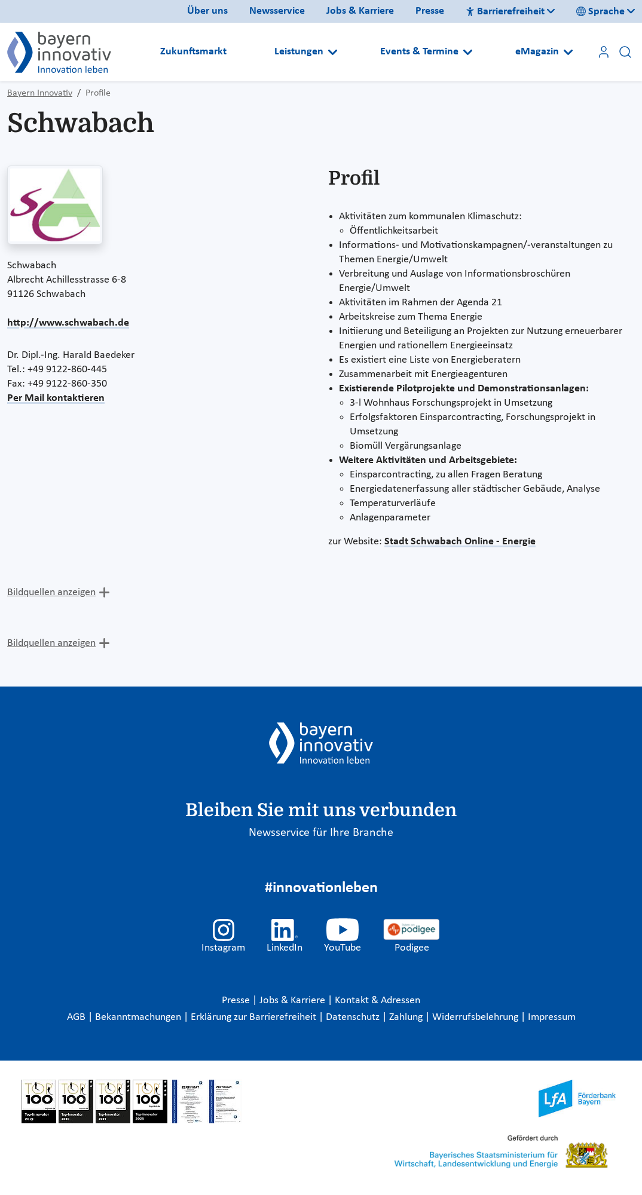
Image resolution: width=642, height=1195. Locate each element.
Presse (429, 11)
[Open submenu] (332, 52)
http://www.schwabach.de (68, 323)
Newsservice (277, 11)
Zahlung (407, 1017)
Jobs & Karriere (360, 11)
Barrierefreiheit (505, 11)
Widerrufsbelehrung (476, 1017)
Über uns (207, 11)
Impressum (552, 1017)
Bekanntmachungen (139, 1017)
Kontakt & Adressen (377, 1000)
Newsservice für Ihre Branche (321, 833)
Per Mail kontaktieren (56, 398)
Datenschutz (354, 1017)
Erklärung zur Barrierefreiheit (255, 1017)
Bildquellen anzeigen (51, 592)
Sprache (600, 11)
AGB (77, 1017)
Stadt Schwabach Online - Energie (460, 541)
